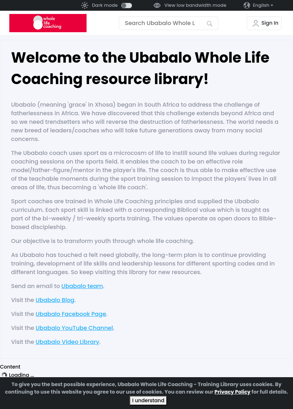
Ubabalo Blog (55, 300)
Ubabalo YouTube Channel (74, 328)
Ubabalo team (82, 286)
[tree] (146, 375)
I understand (148, 400)
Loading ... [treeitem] (21, 375)
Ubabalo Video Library (67, 342)
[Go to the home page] (48, 23)
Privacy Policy (232, 391)
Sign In (270, 22)
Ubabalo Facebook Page (71, 314)
